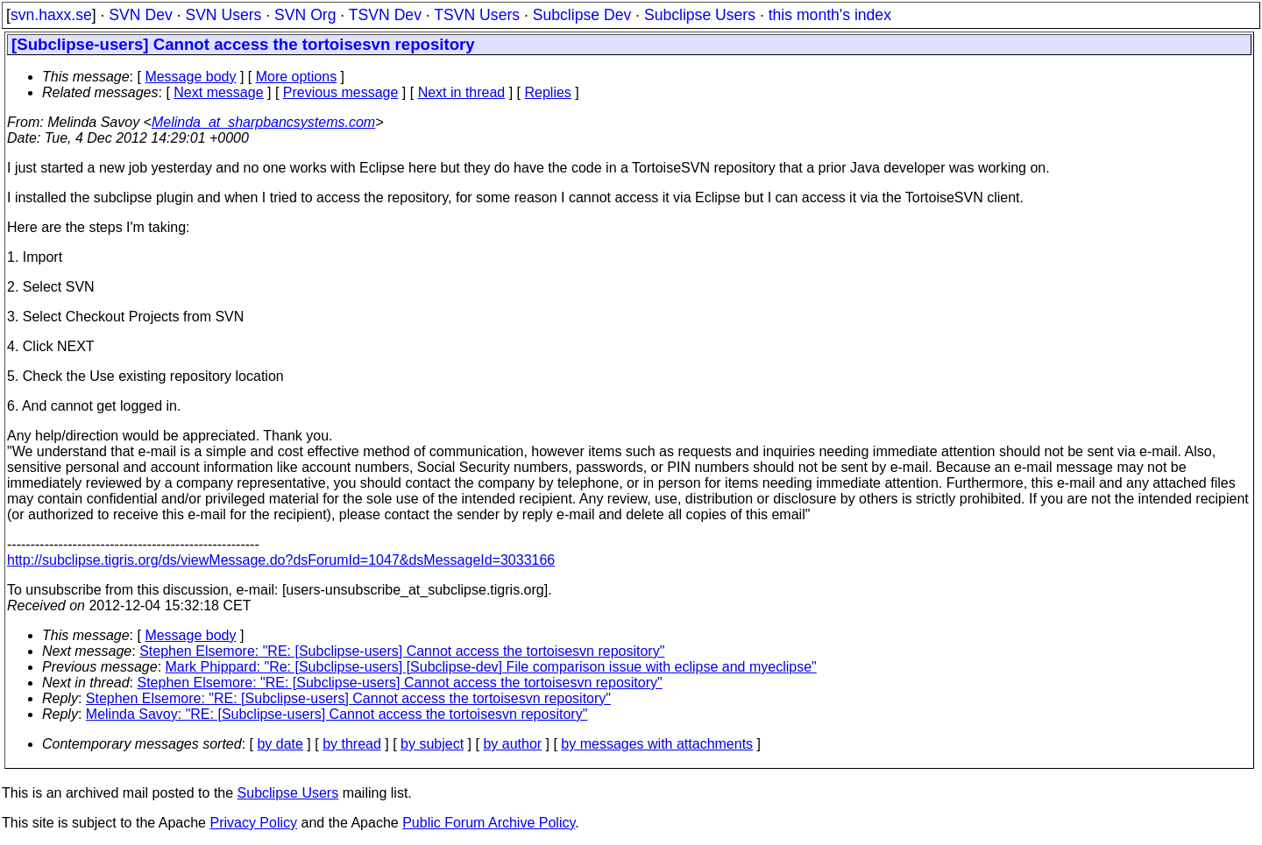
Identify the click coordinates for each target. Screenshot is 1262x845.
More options (296, 76)
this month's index (830, 15)
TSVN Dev (385, 15)
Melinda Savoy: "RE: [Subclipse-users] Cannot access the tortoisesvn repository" (337, 714)
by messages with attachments (657, 743)
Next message (218, 92)
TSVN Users (477, 15)
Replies (548, 92)
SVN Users (223, 15)
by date (279, 743)
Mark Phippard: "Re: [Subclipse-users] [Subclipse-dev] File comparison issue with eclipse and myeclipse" (491, 666)
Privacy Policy (253, 822)
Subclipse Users (699, 15)
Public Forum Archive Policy (488, 822)
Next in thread (462, 92)
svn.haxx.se (51, 15)
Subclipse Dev (582, 15)
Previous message (341, 92)
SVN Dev (140, 15)
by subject (432, 743)
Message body (190, 76)
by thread (352, 743)
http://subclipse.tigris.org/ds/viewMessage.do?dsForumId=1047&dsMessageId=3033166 (281, 560)
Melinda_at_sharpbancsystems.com (263, 122)
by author (512, 743)
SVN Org (305, 15)
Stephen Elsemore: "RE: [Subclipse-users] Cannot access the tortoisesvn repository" (401, 651)
